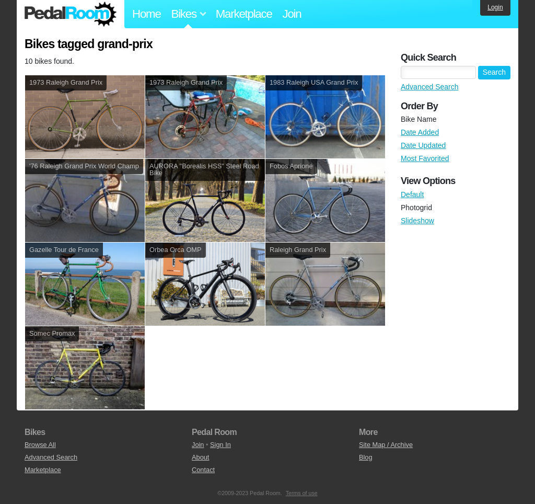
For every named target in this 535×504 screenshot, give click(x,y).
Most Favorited (425, 158)
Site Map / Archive (386, 445)
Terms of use (302, 493)
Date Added (420, 132)
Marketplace (244, 13)
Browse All (40, 445)
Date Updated (423, 145)
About (200, 457)
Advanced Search (430, 87)
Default (412, 194)
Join (292, 13)
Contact (203, 470)
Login (495, 7)
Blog (366, 457)
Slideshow (417, 220)
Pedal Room (71, 14)
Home (146, 13)
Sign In (220, 445)
